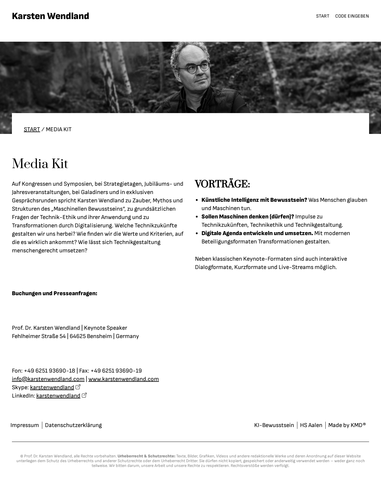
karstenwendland (52, 387)
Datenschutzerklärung (73, 425)
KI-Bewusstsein (274, 425)
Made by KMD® (347, 425)
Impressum (24, 425)
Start (323, 16)
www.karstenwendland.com (123, 379)
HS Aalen (311, 425)
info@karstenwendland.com (48, 379)
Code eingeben (352, 16)
